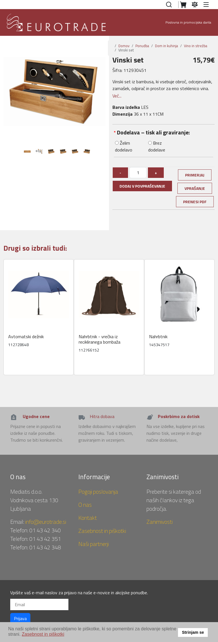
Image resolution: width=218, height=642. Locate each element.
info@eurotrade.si (45, 521)
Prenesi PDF (195, 202)
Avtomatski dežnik (26, 336)
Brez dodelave (156, 146)
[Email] (39, 604)
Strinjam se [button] (193, 632)
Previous (10, 153)
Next (103, 153)
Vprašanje (195, 188)
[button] (207, 4)
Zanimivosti (159, 521)
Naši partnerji (93, 543)
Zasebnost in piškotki (102, 530)
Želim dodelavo (123, 146)
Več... (116, 95)
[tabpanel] (27, 153)
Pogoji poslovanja (98, 491)
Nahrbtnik (158, 336)
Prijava (20, 618)
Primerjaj (194, 175)
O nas (85, 504)
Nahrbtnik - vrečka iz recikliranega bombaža (99, 339)
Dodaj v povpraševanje (142, 186)
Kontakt (87, 517)
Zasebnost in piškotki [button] (43, 634)
